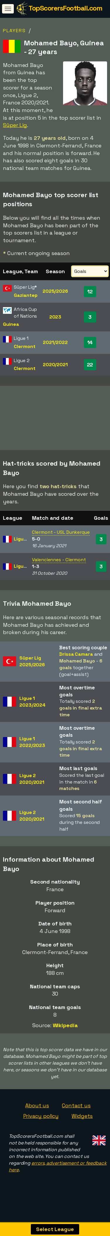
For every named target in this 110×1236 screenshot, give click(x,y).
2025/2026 (55, 291)
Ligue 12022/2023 (32, 751)
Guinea (11, 324)
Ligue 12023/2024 (32, 710)
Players (14, 30)
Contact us (76, 1114)
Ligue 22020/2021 (31, 788)
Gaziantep (25, 295)
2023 (55, 317)
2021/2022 (55, 342)
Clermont (24, 346)
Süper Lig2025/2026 (32, 670)
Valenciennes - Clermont (59, 569)
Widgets (82, 1125)
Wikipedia (65, 1034)
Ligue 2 (22, 548)
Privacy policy (41, 1125)
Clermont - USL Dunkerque (61, 541)
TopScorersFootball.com (65, 8)
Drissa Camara (76, 663)
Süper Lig (15, 125)
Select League (55, 1229)
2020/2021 (55, 364)
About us (37, 1114)
